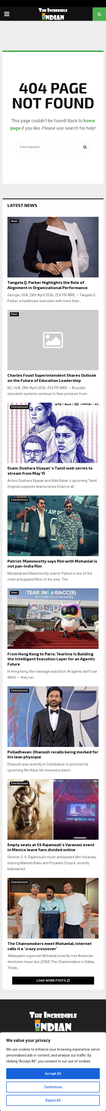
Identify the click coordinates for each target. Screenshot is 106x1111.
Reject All (53, 1100)
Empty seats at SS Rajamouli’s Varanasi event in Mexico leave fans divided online (50, 847)
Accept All (53, 1074)
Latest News (22, 205)
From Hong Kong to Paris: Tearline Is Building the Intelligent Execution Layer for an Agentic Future (51, 659)
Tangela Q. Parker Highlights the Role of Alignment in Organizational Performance (47, 285)
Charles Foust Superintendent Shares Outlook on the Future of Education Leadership (51, 378)
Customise (53, 1087)
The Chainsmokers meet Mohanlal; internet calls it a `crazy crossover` (49, 946)
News (14, 221)
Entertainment (19, 407)
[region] (53, 1071)
